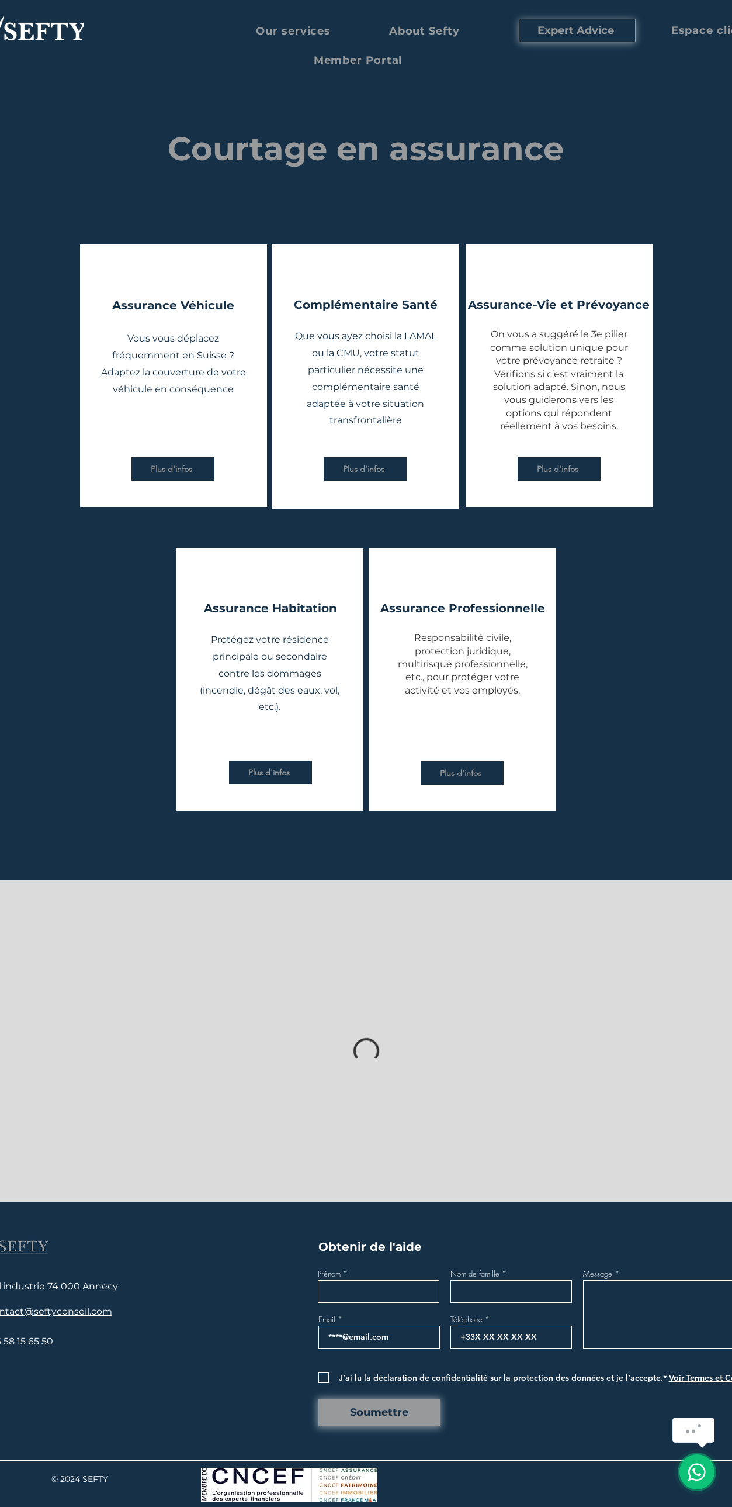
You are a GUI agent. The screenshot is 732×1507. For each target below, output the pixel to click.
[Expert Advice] (577, 30)
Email (326, 1319)
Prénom (329, 1274)
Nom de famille (474, 1274)
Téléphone (466, 1319)
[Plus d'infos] (172, 469)
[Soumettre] (379, 1412)
